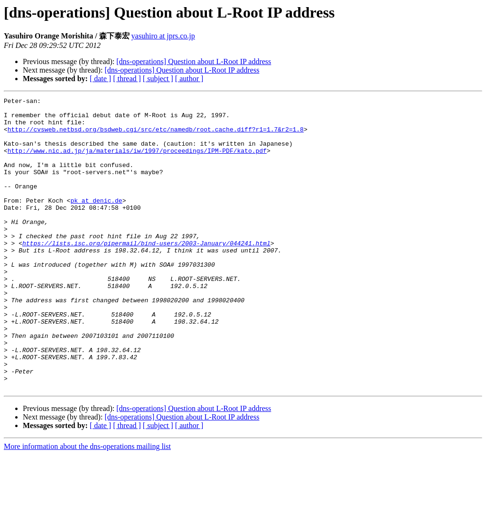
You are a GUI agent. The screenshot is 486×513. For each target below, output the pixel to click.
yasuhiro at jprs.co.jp (163, 36)
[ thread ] (127, 79)
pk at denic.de (96, 221)
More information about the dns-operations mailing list (87, 505)
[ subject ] (158, 79)
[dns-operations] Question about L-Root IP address (193, 61)
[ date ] (100, 79)
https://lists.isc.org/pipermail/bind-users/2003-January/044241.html (146, 273)
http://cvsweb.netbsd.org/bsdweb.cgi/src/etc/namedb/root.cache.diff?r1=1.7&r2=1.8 (156, 136)
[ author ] (189, 79)
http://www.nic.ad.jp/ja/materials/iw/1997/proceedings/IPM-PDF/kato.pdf (137, 162)
